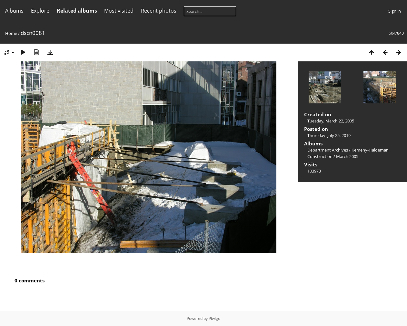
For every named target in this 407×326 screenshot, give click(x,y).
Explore (40, 10)
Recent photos (158, 10)
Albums (14, 10)
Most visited (119, 10)
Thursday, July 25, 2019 (329, 135)
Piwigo (214, 318)
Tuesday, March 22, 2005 (330, 121)
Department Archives (327, 150)
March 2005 (347, 156)
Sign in (394, 11)
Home (11, 33)
